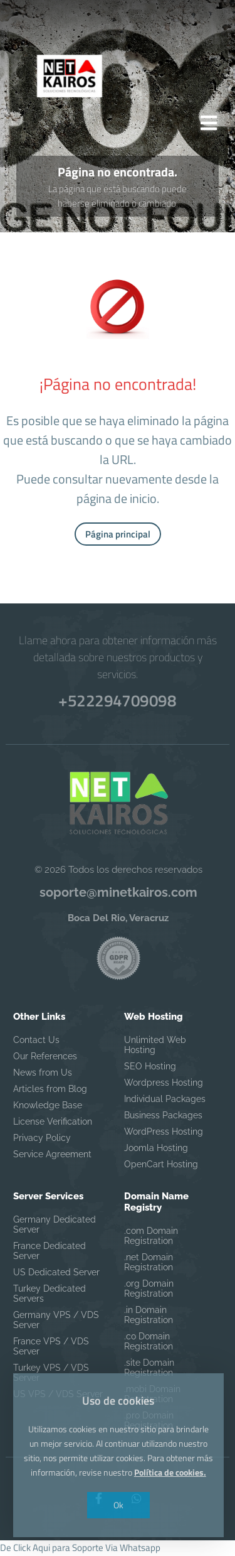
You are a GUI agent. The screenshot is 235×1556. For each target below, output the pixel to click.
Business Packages (163, 1117)
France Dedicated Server (49, 1253)
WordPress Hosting (163, 1133)
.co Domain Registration (148, 1343)
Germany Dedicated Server (54, 1226)
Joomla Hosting (156, 1150)
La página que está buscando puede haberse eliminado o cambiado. (117, 197)
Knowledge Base (47, 1107)
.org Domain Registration (149, 1290)
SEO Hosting (150, 1068)
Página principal (117, 536)
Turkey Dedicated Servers (49, 1295)
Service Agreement (52, 1156)
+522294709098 (117, 702)
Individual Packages (165, 1101)
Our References (45, 1058)
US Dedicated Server (56, 1274)
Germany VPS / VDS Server (56, 1322)
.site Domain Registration (149, 1369)
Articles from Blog (50, 1091)
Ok (118, 1504)
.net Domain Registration (148, 1264)
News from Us (42, 1074)
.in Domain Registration (148, 1317)
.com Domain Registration (151, 1238)
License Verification (52, 1123)
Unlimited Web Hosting (155, 1047)
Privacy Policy (42, 1140)
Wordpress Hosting (163, 1084)
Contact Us (36, 1042)
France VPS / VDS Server (51, 1348)
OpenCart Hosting (161, 1166)
